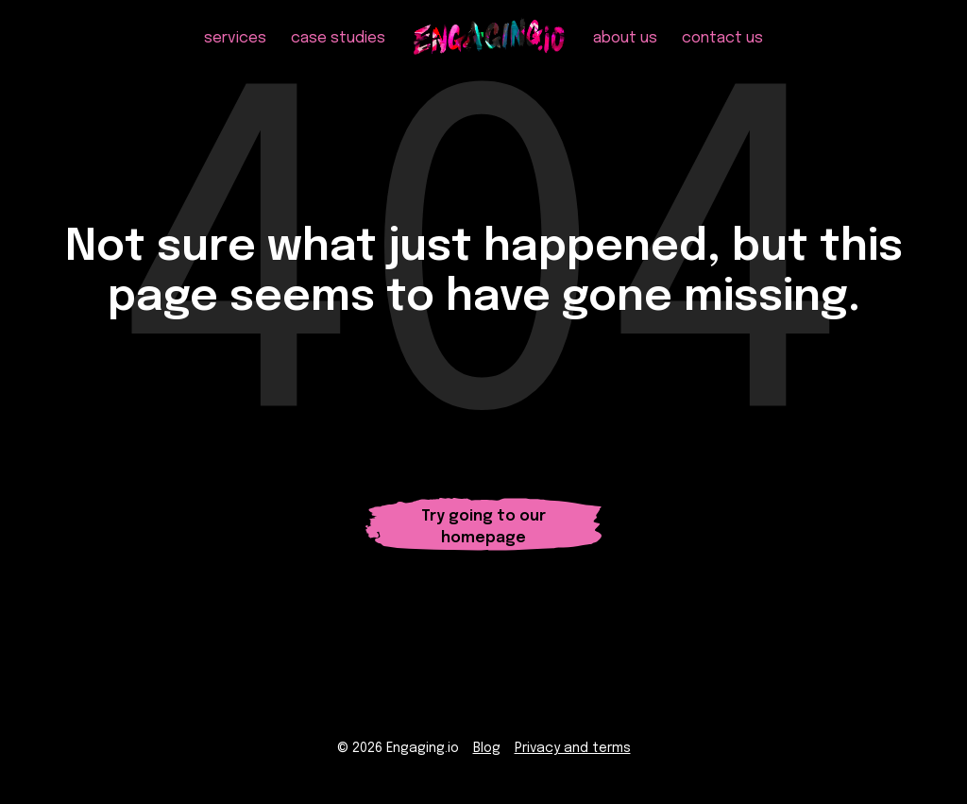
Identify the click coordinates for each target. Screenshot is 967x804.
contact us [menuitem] (722, 38)
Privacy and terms (573, 748)
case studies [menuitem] (338, 38)
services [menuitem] (235, 38)
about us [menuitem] (625, 38)
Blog (486, 748)
